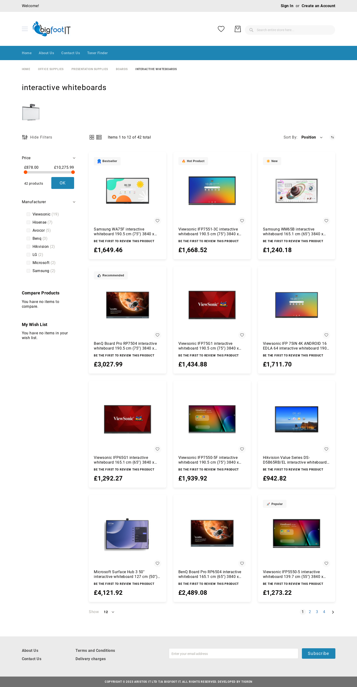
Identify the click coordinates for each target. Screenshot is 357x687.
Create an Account (318, 6)
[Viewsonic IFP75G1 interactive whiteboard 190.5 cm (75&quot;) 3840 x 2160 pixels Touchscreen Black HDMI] (212, 305)
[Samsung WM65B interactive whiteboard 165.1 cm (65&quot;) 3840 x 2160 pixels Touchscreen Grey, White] (296, 191)
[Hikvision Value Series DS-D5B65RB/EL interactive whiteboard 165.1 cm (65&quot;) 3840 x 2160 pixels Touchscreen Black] (296, 419)
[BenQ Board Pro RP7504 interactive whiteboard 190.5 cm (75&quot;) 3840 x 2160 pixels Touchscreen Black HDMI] (127, 305)
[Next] (333, 612)
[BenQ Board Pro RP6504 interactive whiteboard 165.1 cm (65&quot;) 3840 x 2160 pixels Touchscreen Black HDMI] (212, 533)
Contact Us (32, 659)
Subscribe (318, 653)
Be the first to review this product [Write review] (124, 241)
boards (122, 69)
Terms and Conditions (95, 650)
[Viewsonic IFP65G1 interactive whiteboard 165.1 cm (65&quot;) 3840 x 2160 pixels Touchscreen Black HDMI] (127, 419)
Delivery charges (91, 659)
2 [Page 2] (311, 612)
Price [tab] (26, 158)
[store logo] (52, 28)
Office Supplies (50, 69)
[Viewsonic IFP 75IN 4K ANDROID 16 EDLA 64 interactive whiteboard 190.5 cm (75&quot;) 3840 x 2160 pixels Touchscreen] (296, 305)
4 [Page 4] (325, 612)
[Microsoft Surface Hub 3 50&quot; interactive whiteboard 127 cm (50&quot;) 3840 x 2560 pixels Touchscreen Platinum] (127, 533)
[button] (312, 137)
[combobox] (252, 29)
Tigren (246, 681)
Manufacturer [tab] (34, 202)
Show (94, 612)
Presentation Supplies (89, 69)
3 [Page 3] (318, 612)
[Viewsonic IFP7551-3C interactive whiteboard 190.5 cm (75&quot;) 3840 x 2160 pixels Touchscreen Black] (212, 191)
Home (26, 69)
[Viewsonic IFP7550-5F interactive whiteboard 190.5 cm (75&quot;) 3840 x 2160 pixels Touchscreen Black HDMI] (212, 419)
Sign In (287, 6)
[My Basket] (328, 29)
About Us (30, 650)
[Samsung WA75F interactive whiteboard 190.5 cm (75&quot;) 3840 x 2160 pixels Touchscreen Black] (127, 191)
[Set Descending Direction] (332, 137)
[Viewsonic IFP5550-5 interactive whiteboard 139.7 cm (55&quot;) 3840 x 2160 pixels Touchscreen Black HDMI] (296, 533)
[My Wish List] (311, 29)
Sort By (290, 137)
